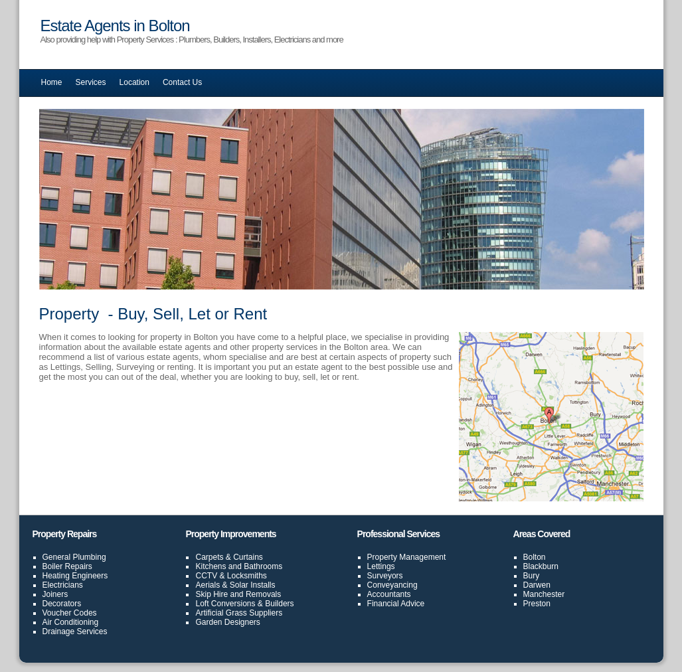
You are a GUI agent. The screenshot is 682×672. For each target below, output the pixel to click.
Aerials (207, 585)
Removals (263, 594)
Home (51, 82)
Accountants (389, 594)
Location (134, 82)
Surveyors (385, 575)
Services (91, 82)
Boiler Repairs (67, 566)
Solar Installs (253, 585)
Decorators (62, 603)
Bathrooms (263, 566)
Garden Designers (227, 622)
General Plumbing (74, 557)
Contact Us (182, 82)
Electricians (63, 585)
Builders (279, 603)
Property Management (406, 557)
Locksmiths (247, 575)
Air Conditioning (71, 622)
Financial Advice (396, 603)
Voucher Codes (70, 613)
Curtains (248, 557)
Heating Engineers (75, 575)
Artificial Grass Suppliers (238, 613)
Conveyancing (392, 585)
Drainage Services (75, 631)
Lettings (381, 566)
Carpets (209, 557)
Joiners (55, 594)
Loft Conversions (225, 603)
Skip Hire (211, 594)
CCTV (206, 575)
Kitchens (210, 566)
